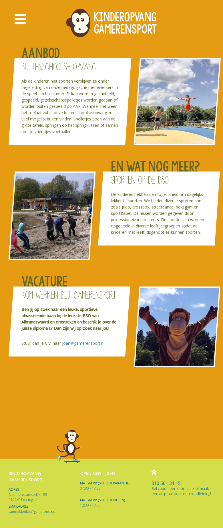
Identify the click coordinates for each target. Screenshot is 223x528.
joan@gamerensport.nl (83, 343)
